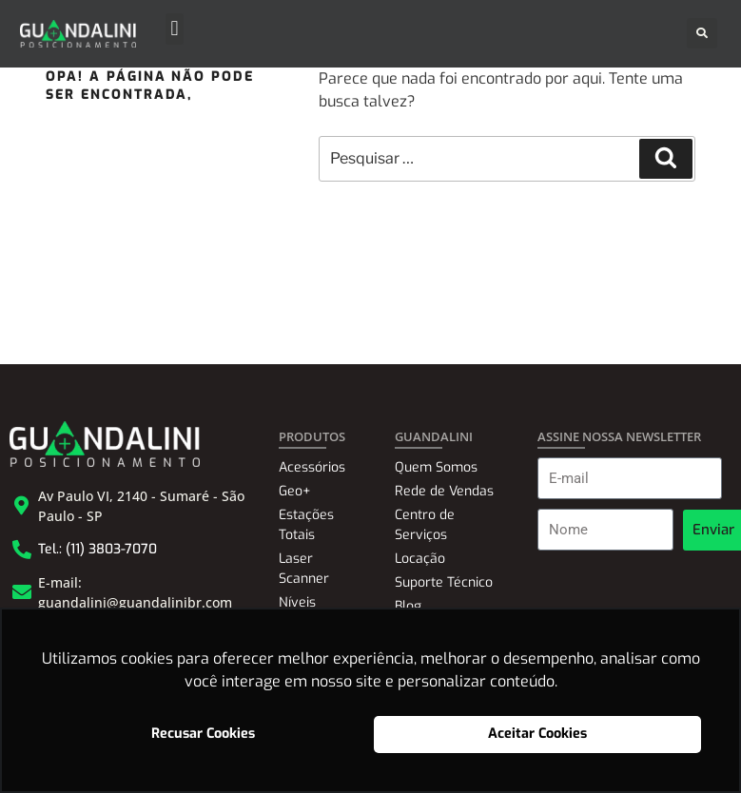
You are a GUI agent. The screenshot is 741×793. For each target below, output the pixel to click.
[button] (175, 29)
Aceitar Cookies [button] (537, 734)
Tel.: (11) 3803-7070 (97, 549)
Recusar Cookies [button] (203, 734)
